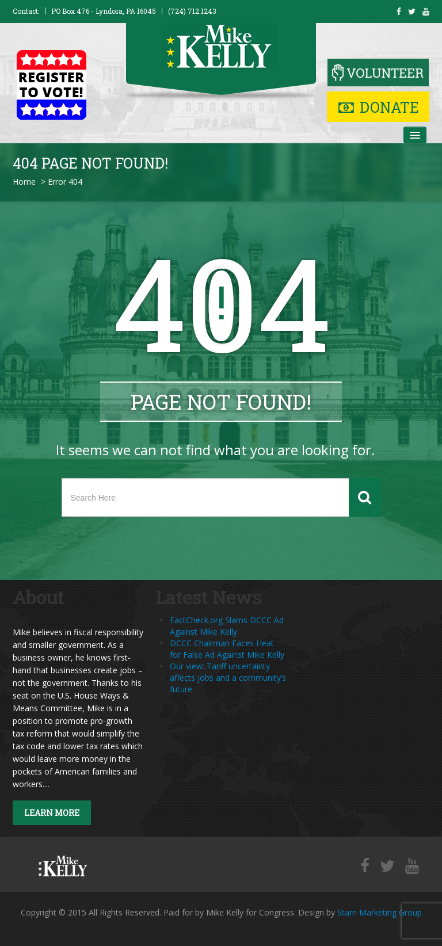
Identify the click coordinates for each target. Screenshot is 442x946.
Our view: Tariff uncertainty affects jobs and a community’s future (228, 678)
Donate (378, 107)
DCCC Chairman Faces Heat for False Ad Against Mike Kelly (227, 649)
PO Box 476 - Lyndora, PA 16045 (103, 11)
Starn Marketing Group (379, 912)
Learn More (51, 812)
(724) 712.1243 (192, 11)
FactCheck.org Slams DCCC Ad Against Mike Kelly (227, 626)
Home (24, 181)
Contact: (26, 11)
